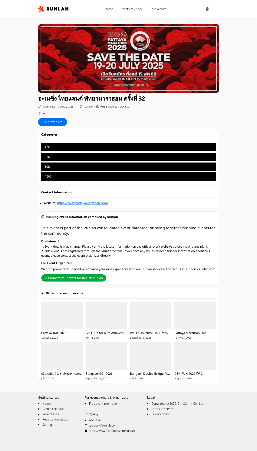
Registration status (55, 419)
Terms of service (162, 409)
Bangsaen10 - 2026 (99, 374)
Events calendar (131, 9)
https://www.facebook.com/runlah (112, 431)
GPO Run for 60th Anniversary (106, 333)
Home (109, 9)
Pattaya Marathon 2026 (190, 333)
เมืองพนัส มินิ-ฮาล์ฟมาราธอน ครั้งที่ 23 (62, 374)
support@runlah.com (200, 269)
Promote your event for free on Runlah (73, 278)
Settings (48, 425)
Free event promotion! (104, 403)
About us (95, 420)
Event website (52, 122)
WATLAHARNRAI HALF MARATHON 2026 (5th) (151, 333)
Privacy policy (160, 414)
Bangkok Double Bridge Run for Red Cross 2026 (151, 374)
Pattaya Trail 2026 (53, 333)
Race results (158, 9)
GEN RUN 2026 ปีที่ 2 (188, 374)
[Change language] (207, 9)
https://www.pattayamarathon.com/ (82, 203)
